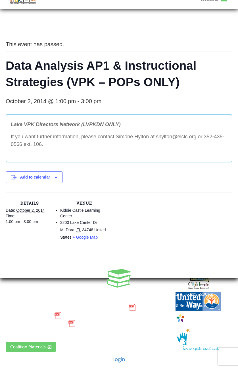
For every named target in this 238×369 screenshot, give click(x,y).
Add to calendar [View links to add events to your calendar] (35, 177)
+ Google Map (85, 237)
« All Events (18, 25)
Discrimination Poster (35, 323)
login (119, 359)
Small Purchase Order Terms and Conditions (66, 307)
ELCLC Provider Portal (35, 332)
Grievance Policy (28, 315)
